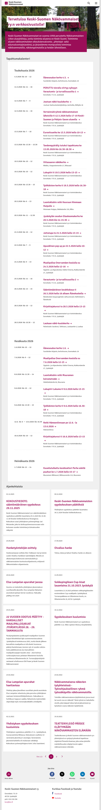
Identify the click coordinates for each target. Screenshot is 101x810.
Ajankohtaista (14, 486)
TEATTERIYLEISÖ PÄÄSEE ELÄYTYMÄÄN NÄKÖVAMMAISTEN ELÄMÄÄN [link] (72, 727)
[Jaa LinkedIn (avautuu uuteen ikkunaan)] (82, 775)
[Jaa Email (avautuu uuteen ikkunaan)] (92, 775)
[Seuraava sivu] (62, 756)
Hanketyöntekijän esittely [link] (21, 548)
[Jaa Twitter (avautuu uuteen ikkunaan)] (62, 775)
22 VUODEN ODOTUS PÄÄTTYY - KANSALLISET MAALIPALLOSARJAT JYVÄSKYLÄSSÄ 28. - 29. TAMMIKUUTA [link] (25, 623)
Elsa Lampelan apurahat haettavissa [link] (20, 683)
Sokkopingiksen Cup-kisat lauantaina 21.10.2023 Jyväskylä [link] (73, 583)
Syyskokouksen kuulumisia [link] (70, 617)
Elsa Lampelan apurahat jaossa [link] (24, 582)
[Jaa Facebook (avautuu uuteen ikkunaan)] (52, 775)
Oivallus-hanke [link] (63, 548)
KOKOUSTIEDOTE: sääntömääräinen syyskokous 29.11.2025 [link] (23, 505)
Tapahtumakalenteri (18, 59)
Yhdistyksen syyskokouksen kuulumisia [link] (22, 725)
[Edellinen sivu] (45, 756)
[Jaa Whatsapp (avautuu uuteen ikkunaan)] (72, 775)
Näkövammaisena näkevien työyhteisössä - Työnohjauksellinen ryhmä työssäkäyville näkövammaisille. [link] (73, 687)
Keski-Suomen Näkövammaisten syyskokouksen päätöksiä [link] (73, 503)
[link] (42, 3)
